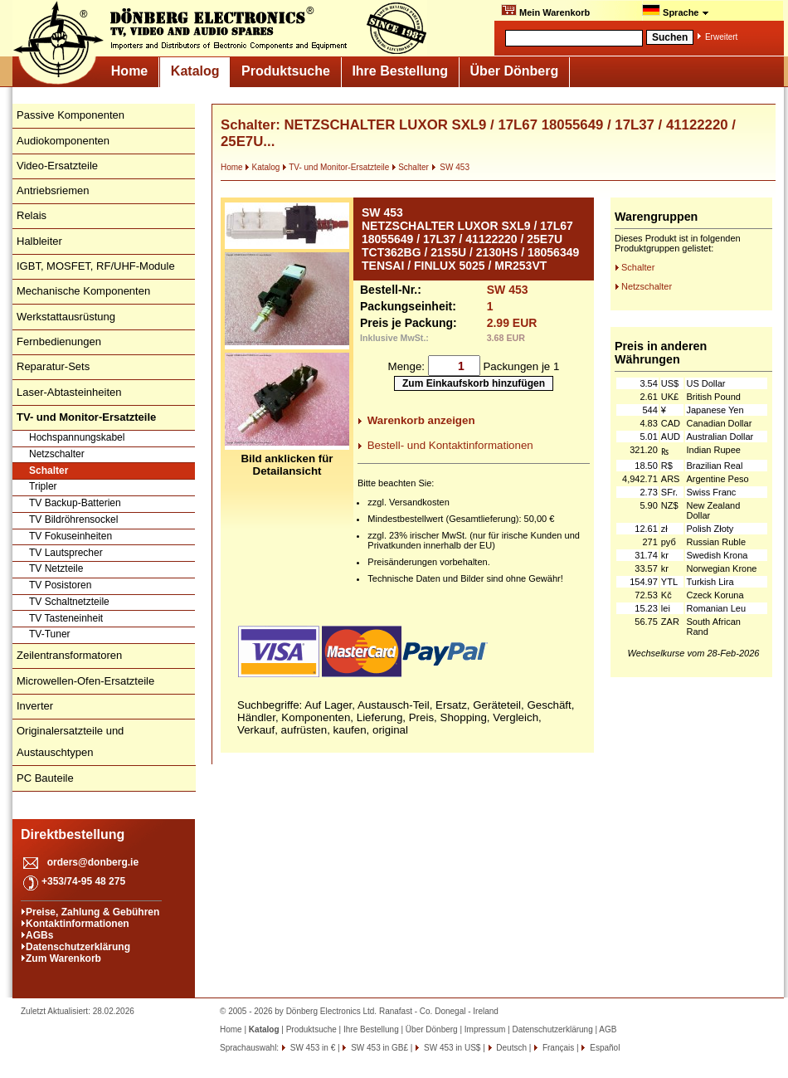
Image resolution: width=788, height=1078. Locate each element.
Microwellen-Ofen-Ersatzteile (85, 681)
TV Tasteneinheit (66, 618)
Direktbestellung (72, 834)
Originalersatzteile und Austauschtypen (70, 741)
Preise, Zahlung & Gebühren (92, 912)
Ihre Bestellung (400, 71)
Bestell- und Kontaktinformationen (450, 445)
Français (557, 1047)
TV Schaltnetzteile (69, 601)
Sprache (675, 10)
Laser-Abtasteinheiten (69, 392)
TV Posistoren (60, 585)
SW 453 (450, 167)
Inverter (35, 706)
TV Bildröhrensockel (73, 519)
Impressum (485, 1029)
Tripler (43, 486)
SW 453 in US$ (450, 1047)
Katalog (195, 71)
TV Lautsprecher (66, 553)
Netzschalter (57, 454)
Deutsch (510, 1047)
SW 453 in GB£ (378, 1047)
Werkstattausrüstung (66, 316)
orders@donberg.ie (93, 862)
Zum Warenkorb (63, 958)
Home (129, 71)
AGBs (39, 935)
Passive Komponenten (70, 115)
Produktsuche (285, 71)
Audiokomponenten (63, 140)
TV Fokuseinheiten (70, 536)
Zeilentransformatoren (69, 655)
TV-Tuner (50, 634)
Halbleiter (39, 241)
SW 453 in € (311, 1047)
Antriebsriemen (53, 190)
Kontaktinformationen (77, 923)
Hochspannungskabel (76, 437)
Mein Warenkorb (545, 10)
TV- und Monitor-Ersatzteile (335, 167)
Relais (31, 215)
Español (603, 1047)
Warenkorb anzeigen (421, 420)
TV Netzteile (56, 568)
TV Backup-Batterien (75, 503)
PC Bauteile (45, 778)
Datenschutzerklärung (78, 947)
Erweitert (721, 36)
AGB (607, 1029)
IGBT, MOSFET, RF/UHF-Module (96, 266)
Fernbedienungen (59, 341)
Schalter (48, 470)
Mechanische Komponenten (83, 291)
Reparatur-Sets (53, 366)
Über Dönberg (514, 71)
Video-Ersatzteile (57, 165)
